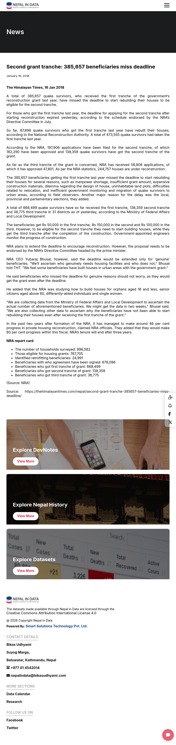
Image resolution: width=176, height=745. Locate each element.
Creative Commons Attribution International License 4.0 (51, 613)
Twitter (12, 728)
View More (25, 461)
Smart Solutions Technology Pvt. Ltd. (57, 626)
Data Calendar (18, 694)
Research (14, 701)
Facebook (14, 720)
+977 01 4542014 (23, 668)
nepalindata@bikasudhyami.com (36, 675)
